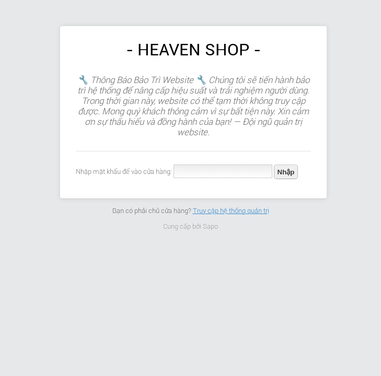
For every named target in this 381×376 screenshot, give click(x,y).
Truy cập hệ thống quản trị (231, 211)
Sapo (210, 226)
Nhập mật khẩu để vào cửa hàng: (124, 171)
